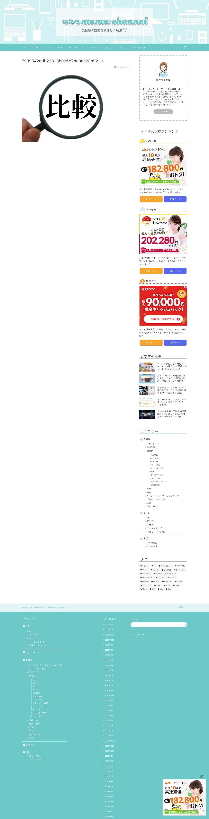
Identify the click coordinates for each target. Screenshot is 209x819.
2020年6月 (108, 705)
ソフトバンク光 (157, 468)
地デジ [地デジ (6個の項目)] (168, 585)
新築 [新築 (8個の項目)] (153, 588)
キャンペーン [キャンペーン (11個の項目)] (146, 573)
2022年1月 (108, 656)
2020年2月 (108, 718)
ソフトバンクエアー (158, 481)
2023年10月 (109, 624)
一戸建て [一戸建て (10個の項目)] (173, 577)
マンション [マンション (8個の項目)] (161, 577)
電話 (122, 47)
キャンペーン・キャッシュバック (163, 495)
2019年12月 (109, 727)
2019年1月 (108, 776)
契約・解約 (152, 506)
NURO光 (154, 461)
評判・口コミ (153, 443)
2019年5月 (108, 758)
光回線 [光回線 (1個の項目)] (158, 585)
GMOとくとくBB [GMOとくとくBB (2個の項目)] (166, 565)
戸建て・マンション (156, 531)
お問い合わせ (139, 47)
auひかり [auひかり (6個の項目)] (145, 565)
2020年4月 (108, 709)
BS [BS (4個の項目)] (155, 565)
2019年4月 (108, 763)
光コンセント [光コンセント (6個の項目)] (146, 585)
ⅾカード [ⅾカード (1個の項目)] (155, 569)
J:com (35, 690)
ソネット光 (155, 478)
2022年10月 (109, 638)
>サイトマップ (137, 635)
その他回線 (155, 484)
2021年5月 (108, 674)
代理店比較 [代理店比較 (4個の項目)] (167, 581)
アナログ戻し (153, 546)
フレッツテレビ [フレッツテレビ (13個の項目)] (147, 577)
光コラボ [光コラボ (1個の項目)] (179, 581)
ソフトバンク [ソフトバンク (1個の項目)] (171, 573)
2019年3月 (108, 767)
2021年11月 (109, 660)
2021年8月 (108, 665)
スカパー (151, 524)
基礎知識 (151, 447)
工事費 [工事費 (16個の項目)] (177, 585)
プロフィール (55, 47)
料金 (149, 492)
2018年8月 (108, 794)
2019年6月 (108, 754)
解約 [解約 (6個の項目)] (161, 588)
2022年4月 (108, 647)
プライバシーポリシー (33, 815)
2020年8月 (108, 696)
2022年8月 (108, 642)
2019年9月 (108, 741)
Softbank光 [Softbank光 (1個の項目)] (181, 565)
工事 (149, 502)
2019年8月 (108, 745)
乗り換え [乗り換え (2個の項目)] (156, 581)
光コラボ (33, 672)
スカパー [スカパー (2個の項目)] (159, 573)
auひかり (154, 458)
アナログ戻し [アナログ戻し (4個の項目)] (180, 569)
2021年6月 (108, 669)
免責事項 (49, 815)
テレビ (94, 48)
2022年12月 (109, 633)
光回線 (109, 47)
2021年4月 (108, 678)
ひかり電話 (152, 542)
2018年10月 (109, 790)
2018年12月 (109, 781)
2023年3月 (108, 629)
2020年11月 (109, 687)
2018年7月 (108, 799)
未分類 (29, 745)
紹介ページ (151, 199)
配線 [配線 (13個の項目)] (169, 588)
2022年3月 (108, 651)
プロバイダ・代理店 (156, 499)
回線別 (150, 450)
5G (34, 680)
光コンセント (76, 47)
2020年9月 (108, 691)
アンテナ (151, 521)
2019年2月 (108, 772)
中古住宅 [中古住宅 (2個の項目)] (145, 581)
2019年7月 (108, 750)
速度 (149, 488)
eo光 (152, 471)
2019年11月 (109, 732)
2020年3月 (108, 714)
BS (148, 517)
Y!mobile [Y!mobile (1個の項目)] (145, 569)
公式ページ (175, 199)
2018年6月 (108, 803)
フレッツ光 (155, 464)
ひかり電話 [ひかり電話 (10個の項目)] (167, 569)
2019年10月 (109, 736)
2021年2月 (108, 683)
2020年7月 (108, 700)
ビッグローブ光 (157, 474)
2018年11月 (109, 785)
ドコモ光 (154, 454)
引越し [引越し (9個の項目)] (144, 588)
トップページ (33, 48)
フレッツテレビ (154, 528)
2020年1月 (108, 723)
